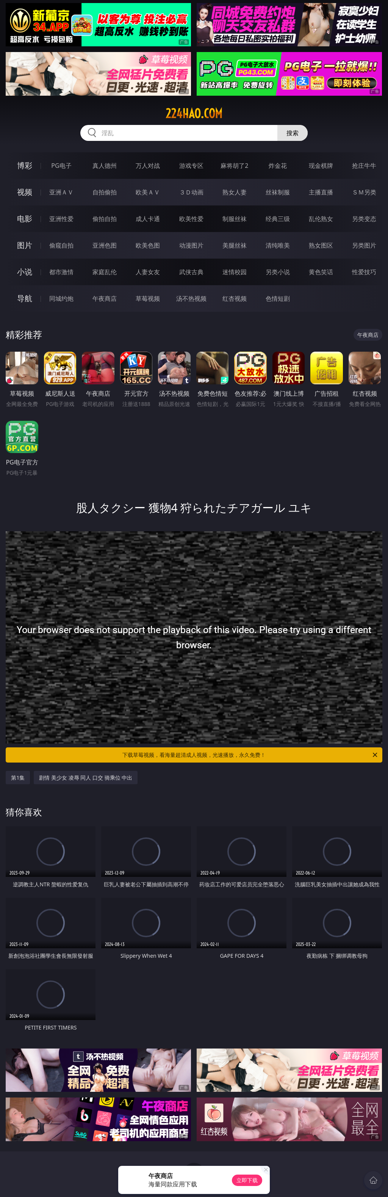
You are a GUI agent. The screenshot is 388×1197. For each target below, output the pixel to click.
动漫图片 (191, 245)
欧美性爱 (191, 219)
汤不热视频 (191, 298)
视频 (24, 192)
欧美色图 (148, 245)
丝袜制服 (278, 192)
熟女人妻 (234, 192)
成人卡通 (148, 219)
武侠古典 (191, 272)
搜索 (292, 133)
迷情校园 (234, 272)
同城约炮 (61, 298)
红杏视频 (234, 298)
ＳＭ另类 (364, 192)
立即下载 (247, 1180)
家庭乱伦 (104, 272)
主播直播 (321, 192)
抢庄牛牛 (364, 165)
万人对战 (148, 165)
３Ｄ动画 (191, 192)
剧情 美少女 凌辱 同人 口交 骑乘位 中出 (85, 777)
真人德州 (104, 165)
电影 (24, 218)
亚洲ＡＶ (61, 192)
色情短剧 (278, 298)
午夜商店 (104, 298)
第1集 (18, 777)
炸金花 (278, 165)
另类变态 (364, 219)
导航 (24, 298)
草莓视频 (148, 298)
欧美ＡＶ (148, 192)
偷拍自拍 (104, 219)
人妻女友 (148, 272)
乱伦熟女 (321, 219)
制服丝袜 (234, 219)
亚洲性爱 (61, 219)
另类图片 (364, 245)
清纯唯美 (278, 245)
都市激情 (61, 272)
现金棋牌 (321, 165)
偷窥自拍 (61, 245)
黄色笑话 (321, 272)
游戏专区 (191, 165)
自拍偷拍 (104, 192)
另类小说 (278, 272)
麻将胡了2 (234, 165)
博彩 (24, 165)
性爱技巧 (364, 272)
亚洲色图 (104, 245)
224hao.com (194, 113)
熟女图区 (321, 245)
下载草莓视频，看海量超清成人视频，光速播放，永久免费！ (250, 755)
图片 (24, 245)
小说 (24, 272)
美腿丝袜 (234, 245)
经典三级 (278, 219)
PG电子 (61, 165)
